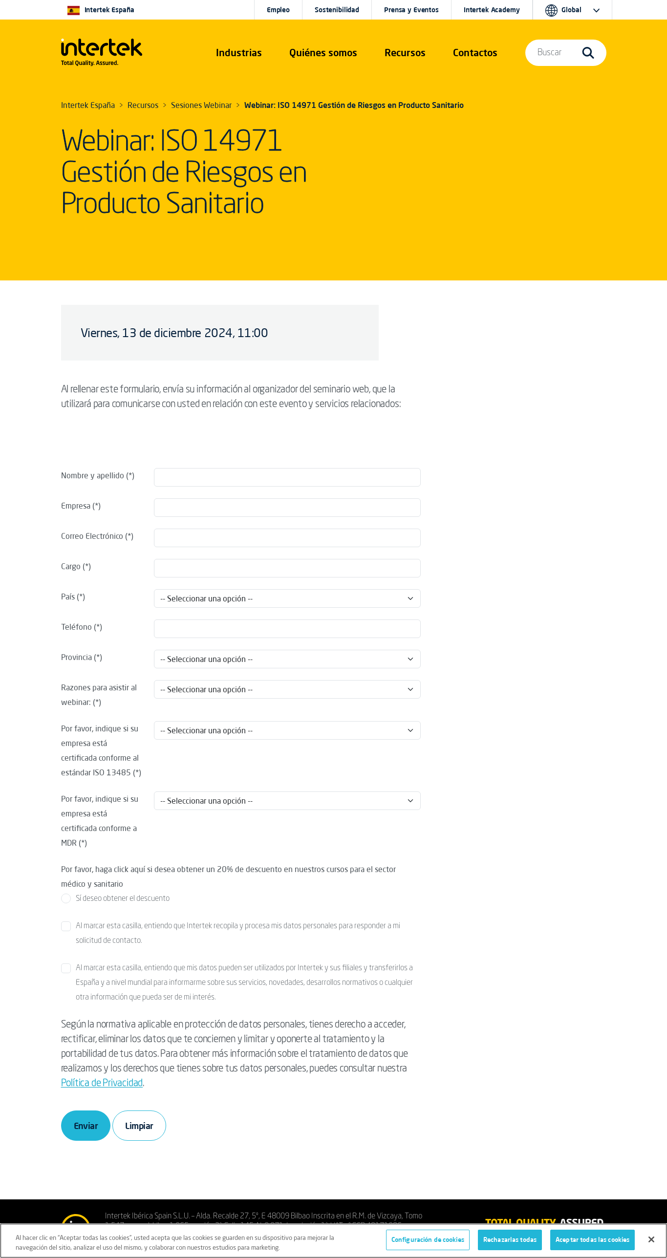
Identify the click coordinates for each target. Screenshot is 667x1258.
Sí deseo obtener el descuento (123, 899)
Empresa (75, 506)
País (68, 596)
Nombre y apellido (92, 475)
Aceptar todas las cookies (592, 1239)
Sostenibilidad (337, 9)
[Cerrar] (651, 1239)
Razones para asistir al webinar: (99, 694)
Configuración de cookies (427, 1239)
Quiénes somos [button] (323, 52)
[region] (333, 1240)
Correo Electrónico (92, 536)
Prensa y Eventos (411, 9)
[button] (239, 52)
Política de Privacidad (102, 1083)
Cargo (71, 566)
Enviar (86, 1125)
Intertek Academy (492, 9)
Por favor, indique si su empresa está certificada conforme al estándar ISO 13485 (100, 750)
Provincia (76, 657)
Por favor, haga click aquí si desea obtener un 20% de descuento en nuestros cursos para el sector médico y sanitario (228, 876)
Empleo (278, 9)
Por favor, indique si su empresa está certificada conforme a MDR (99, 821)
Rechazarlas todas (510, 1239)
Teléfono (76, 627)
